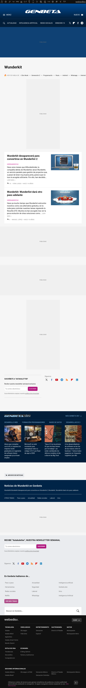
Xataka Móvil (9, 634)
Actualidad (31, 498)
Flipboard (74, 23)
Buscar (78, 611)
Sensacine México (42, 672)
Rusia (57, 75)
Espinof (38, 634)
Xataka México (10, 672)
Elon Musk (25, 75)
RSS (67, 379)
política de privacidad (32, 393)
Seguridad (35, 587)
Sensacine (39, 630)
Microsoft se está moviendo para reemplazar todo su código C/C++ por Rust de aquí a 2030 (32, 448)
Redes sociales (42, 498)
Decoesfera (8, 655)
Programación (47, 75)
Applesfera (8, 637)
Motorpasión (71, 630)
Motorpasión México (73, 672)
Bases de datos (55, 422)
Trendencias (9, 652)
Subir (75, 620)
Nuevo (77, 15)
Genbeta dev (17, 416)
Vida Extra (23, 634)
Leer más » (11, 180)
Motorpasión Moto (73, 634)
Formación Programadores (33, 422)
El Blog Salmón (25, 652)
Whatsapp (74, 75)
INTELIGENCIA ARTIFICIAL (28, 23)
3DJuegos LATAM (26, 672)
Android (65, 75)
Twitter (70, 23)
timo (58, 498)
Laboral (52, 498)
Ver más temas (11, 601)
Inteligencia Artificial (66, 595)
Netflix (7, 595)
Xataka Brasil (9, 675)
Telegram (82, 23)
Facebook (78, 23)
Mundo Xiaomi (9, 643)
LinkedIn (77, 379)
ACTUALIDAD (11, 23)
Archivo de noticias (15, 475)
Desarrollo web (11, 422)
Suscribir (32, 389)
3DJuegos (23, 630)
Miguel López (17, 219)
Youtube (56, 379)
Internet (83, 75)
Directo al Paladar (57, 630)
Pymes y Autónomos (27, 655)
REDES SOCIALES (46, 23)
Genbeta (43, 11)
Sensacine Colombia (42, 675)
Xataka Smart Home (11, 640)
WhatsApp (35, 595)
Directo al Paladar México (57, 673)
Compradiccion (10, 658)
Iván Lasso (17, 183)
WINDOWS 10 (60, 23)
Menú (8, 15)
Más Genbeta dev (72, 416)
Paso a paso (21, 498)
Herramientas (12, 164)
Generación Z (35, 75)
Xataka (7, 630)
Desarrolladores (73, 422)
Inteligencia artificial (66, 583)
